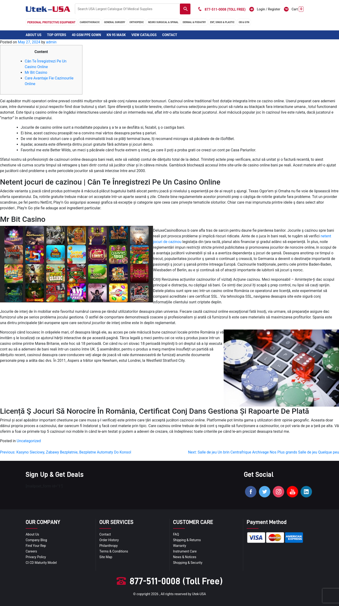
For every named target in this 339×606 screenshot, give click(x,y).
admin (51, 42)
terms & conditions (113, 551)
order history (109, 540)
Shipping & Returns (187, 540)
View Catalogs (144, 35)
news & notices (184, 557)
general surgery (114, 22)
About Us (33, 35)
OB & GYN (244, 22)
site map (105, 557)
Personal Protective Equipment (51, 22)
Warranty (179, 546)
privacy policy (36, 557)
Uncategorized (29, 441)
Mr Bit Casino (36, 72)
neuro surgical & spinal (163, 22)
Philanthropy (108, 546)
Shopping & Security (187, 563)
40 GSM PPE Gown (86, 35)
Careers (31, 551)
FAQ (176, 534)
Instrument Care (185, 551)
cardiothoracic (90, 22)
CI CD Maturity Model (41, 563)
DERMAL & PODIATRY (194, 22)
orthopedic (136, 22)
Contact (169, 35)
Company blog (36, 540)
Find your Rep (36, 546)
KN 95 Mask (116, 35)
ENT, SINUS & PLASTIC (222, 22)
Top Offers (56, 35)
